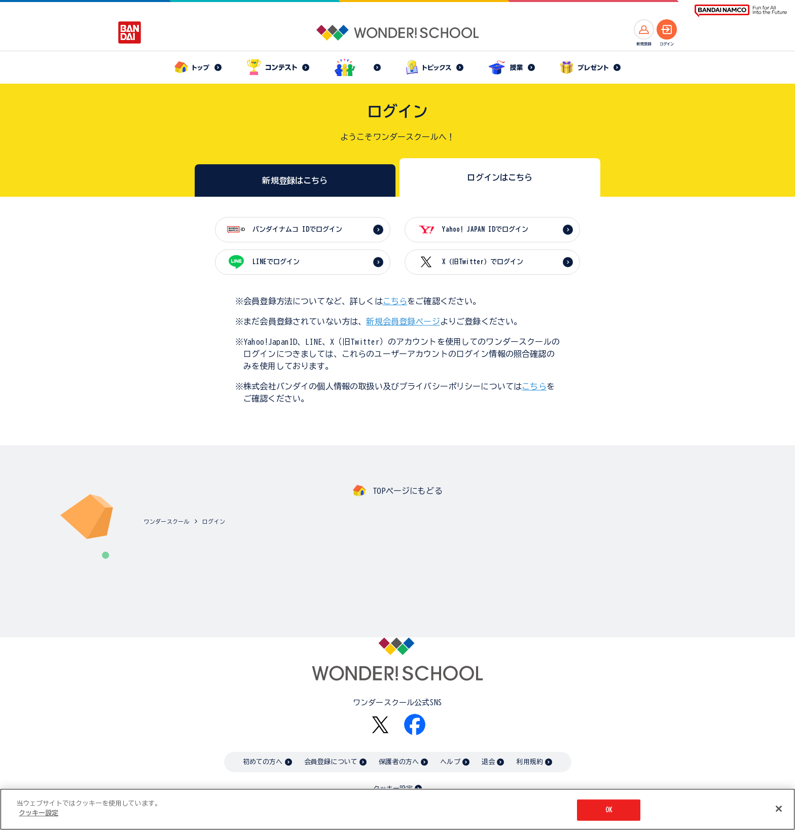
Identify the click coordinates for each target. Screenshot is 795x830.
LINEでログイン (276, 262)
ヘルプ (450, 762)
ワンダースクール (166, 521)
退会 (488, 762)
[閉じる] (779, 809)
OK (608, 810)
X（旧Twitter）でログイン (482, 262)
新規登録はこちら (295, 180)
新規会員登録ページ (403, 321)
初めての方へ (263, 762)
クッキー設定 (38, 813)
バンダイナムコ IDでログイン (297, 229)
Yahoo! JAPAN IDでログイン (485, 229)
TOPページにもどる (408, 491)
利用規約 (529, 762)
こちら (395, 301)
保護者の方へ (399, 762)
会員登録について (330, 762)
